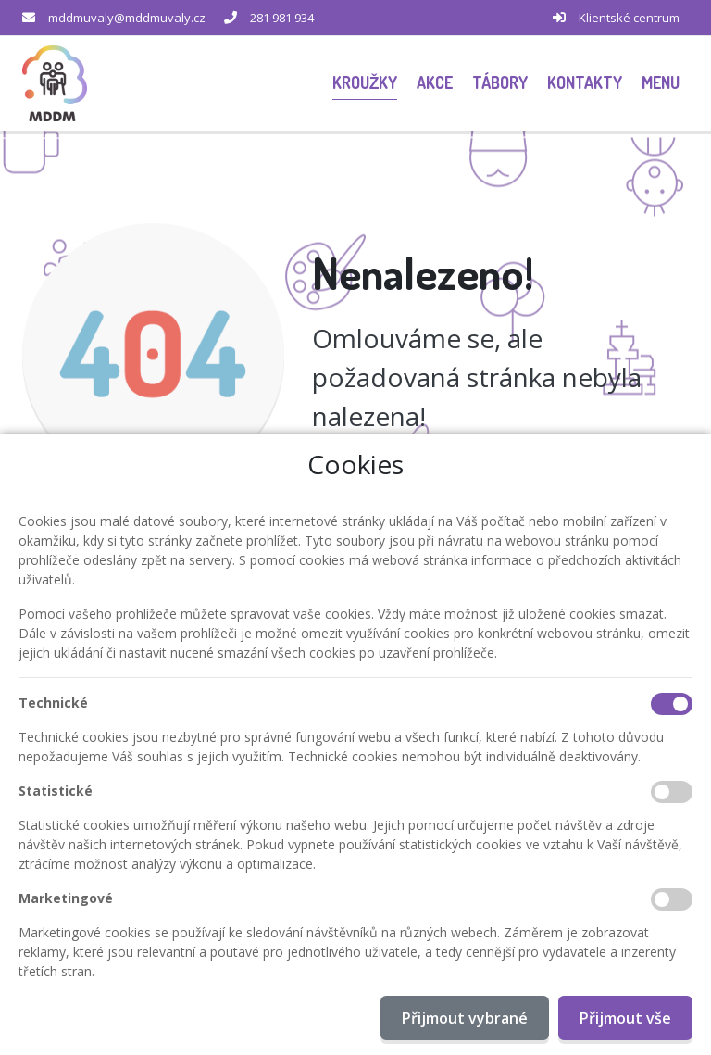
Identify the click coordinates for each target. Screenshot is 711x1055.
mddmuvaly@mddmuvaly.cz (127, 17)
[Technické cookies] (671, 704)
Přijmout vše (625, 1018)
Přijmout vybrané (465, 1018)
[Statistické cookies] (671, 792)
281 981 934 (282, 17)
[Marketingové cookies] (671, 899)
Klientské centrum (629, 17)
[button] (660, 82)
